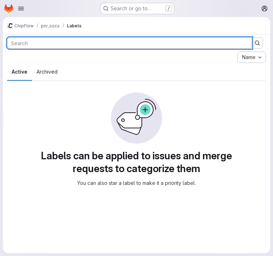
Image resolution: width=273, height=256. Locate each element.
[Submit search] (257, 43)
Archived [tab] (47, 72)
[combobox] (251, 57)
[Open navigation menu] (21, 8)
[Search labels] (129, 43)
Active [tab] (19, 72)
